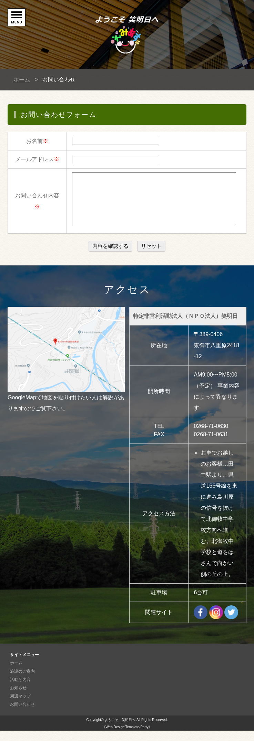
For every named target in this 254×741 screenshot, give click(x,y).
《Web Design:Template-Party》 (127, 737)
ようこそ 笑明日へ (119, 730)
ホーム (21, 79)
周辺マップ (20, 706)
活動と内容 (20, 690)
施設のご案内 (22, 681)
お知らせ (18, 698)
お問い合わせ (22, 714)
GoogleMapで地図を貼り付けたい (49, 408)
